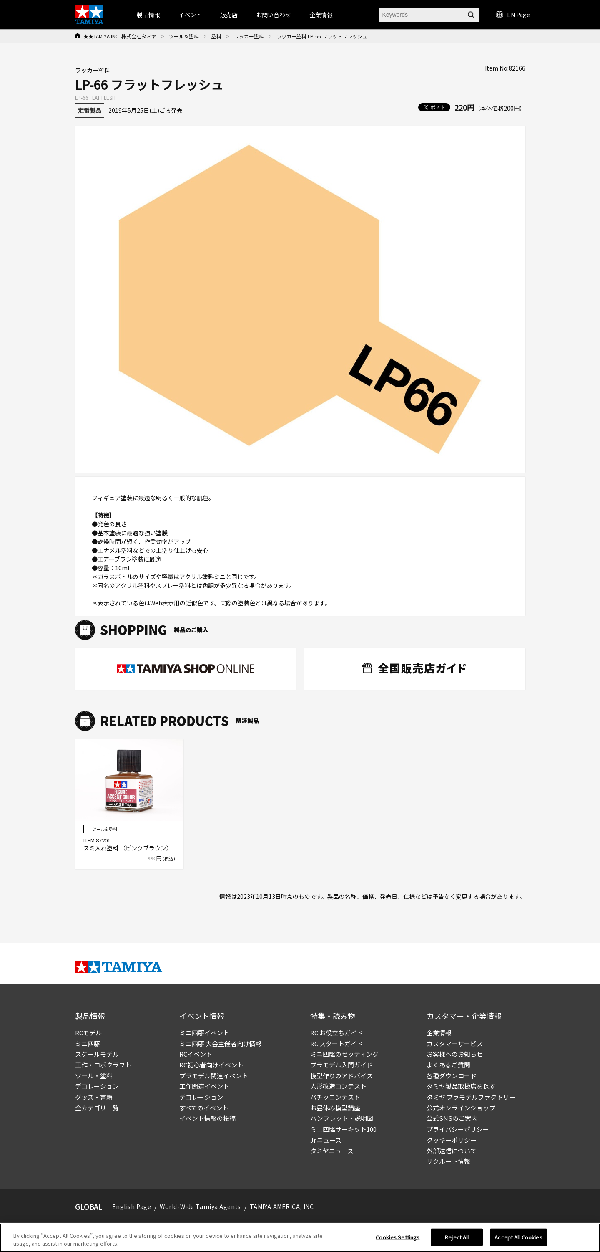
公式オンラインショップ (461, 1107)
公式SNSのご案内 (452, 1118)
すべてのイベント (203, 1107)
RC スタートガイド (336, 1043)
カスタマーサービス (455, 1043)
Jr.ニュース (325, 1140)
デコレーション (97, 1086)
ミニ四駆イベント (204, 1032)
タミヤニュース (332, 1150)
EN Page (513, 14)
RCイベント (195, 1054)
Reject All (457, 1238)
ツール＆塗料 (184, 36)
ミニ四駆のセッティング (344, 1054)
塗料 (216, 36)
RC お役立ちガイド (336, 1032)
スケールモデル (97, 1054)
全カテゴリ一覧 (97, 1107)
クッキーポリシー (452, 1140)
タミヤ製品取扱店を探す (461, 1086)
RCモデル (88, 1032)
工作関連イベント (204, 1086)
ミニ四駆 (87, 1043)
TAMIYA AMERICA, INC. (282, 1206)
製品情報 (148, 14)
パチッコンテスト (335, 1097)
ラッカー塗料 (249, 36)
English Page (131, 1206)
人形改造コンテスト (338, 1086)
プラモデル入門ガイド (341, 1064)
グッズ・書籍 (94, 1097)
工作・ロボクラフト (103, 1064)
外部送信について (452, 1150)
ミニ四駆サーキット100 (343, 1129)
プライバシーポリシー (458, 1129)
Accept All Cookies (518, 1238)
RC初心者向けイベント (211, 1064)
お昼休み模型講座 (335, 1107)
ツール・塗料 (94, 1075)
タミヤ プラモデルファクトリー (471, 1097)
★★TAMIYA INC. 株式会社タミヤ (119, 36)
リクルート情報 (448, 1161)
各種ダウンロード (452, 1075)
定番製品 (89, 110)
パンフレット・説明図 (341, 1118)
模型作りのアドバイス (341, 1075)
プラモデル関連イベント (213, 1075)
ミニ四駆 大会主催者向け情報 (220, 1043)
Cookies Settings (397, 1238)
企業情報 (439, 1032)
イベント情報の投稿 (207, 1118)
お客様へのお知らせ (455, 1054)
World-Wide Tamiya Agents (200, 1206)
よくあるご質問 (448, 1064)
